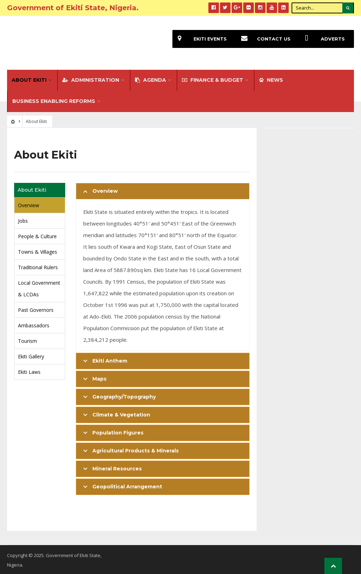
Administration (90, 79)
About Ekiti (29, 79)
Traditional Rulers (38, 266)
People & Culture (37, 235)
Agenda (150, 79)
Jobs (23, 219)
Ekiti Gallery (31, 355)
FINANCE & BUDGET (212, 79)
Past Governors (36, 308)
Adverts (322, 39)
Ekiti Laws (29, 371)
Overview (28, 204)
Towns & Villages (37, 250)
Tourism (27, 340)
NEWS (271, 79)
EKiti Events (199, 39)
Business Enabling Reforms (53, 100)
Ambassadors (33, 324)
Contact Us (263, 39)
